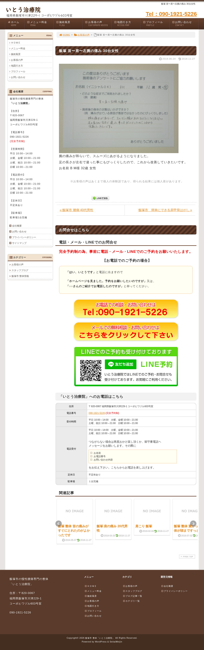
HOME (64, 35)
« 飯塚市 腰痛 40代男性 (76, 210)
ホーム (16, 24)
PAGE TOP (186, 556)
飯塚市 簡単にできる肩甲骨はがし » (165, 210)
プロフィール (156, 24)
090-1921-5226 (97, 413)
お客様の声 (98, 24)
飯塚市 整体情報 (20, 276)
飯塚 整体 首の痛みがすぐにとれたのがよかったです (74, 530)
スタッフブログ (20, 270)
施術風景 (69, 24)
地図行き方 (127, 24)
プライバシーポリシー (24, 237)
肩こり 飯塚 (143, 526)
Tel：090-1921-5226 (171, 14)
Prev (58, 524)
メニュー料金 (40, 24)
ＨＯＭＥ (16, 42)
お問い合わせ (185, 24)
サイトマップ (19, 243)
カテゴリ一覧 (131, 601)
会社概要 (17, 225)
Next (193, 524)
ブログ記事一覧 (132, 596)
